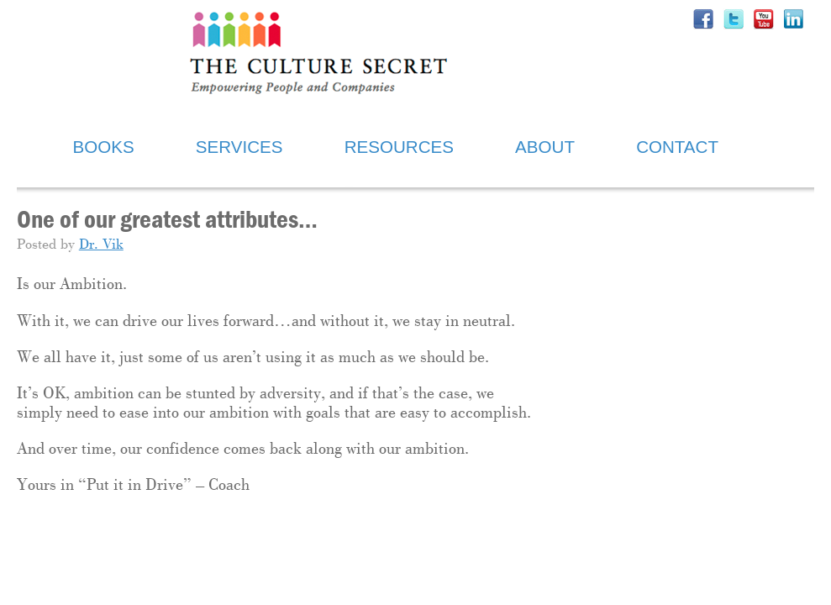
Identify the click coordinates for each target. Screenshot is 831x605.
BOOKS (103, 146)
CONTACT (677, 146)
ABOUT (545, 146)
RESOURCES (399, 146)
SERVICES (239, 146)
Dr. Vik (101, 245)
